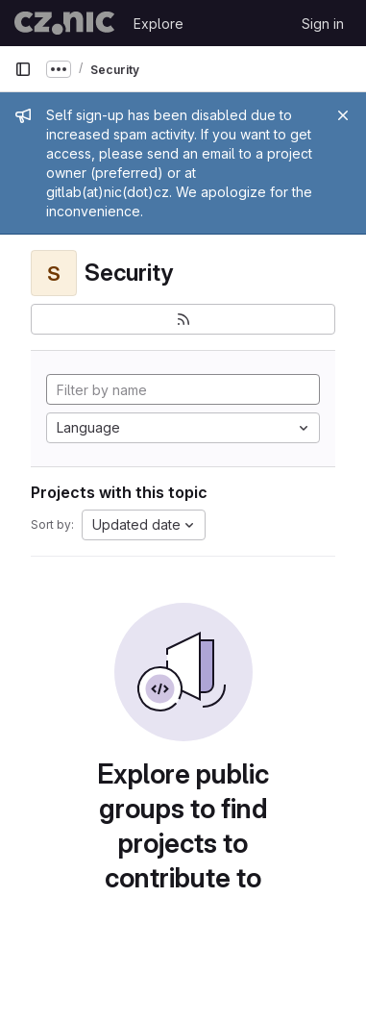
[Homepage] (64, 23)
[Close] (342, 115)
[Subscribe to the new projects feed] (183, 319)
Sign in (323, 23)
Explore (158, 23)
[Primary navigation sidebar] (23, 69)
